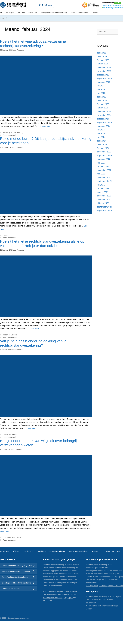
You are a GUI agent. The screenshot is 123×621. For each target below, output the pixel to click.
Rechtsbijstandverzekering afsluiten (18, 571)
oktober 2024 (103, 119)
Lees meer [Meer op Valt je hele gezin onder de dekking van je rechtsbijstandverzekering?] (31, 428)
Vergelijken (10, 12)
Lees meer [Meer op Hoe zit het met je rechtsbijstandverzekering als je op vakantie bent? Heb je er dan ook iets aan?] (34, 329)
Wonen (5, 235)
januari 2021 (102, 192)
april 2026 (101, 53)
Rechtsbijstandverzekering (13, 132)
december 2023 (104, 152)
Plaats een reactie (10, 135)
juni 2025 (101, 89)
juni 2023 (101, 163)
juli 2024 (101, 130)
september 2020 (104, 207)
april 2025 (101, 97)
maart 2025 (102, 100)
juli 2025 (101, 86)
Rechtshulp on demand (18, 589)
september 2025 (104, 78)
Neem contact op (93, 606)
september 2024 (104, 122)
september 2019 (104, 210)
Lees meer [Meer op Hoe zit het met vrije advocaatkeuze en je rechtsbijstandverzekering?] (45, 126)
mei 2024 (101, 137)
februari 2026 (103, 60)
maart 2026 (102, 56)
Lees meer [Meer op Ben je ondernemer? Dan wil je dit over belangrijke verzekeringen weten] (5, 531)
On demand (32, 12)
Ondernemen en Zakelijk (12, 537)
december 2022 (104, 170)
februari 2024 (103, 148)
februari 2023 (103, 166)
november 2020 (104, 199)
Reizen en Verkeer (10, 335)
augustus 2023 (104, 159)
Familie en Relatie (10, 435)
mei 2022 (101, 174)
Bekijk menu (45, 5)
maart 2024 (102, 144)
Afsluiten (21, 12)
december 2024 (104, 111)
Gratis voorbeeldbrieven (80, 12)
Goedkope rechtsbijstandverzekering (18, 583)
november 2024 (104, 115)
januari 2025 (102, 108)
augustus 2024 (104, 126)
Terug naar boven (114, 551)
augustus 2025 (104, 82)
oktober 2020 (103, 203)
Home (2, 18)
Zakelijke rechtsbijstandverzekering (54, 12)
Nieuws (95, 12)
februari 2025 (103, 104)
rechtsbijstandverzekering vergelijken (58, 598)
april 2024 (101, 141)
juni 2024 (101, 133)
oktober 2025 (103, 75)
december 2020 (104, 196)
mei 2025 (101, 93)
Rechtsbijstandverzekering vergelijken (18, 565)
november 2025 (104, 71)
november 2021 (104, 177)
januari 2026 (102, 64)
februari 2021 (103, 188)
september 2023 (104, 155)
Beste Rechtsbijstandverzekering (18, 577)
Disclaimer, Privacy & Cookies (111, 586)
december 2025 (104, 67)
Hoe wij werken (92, 586)
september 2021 (104, 181)
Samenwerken (106, 606)
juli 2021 (101, 185)
